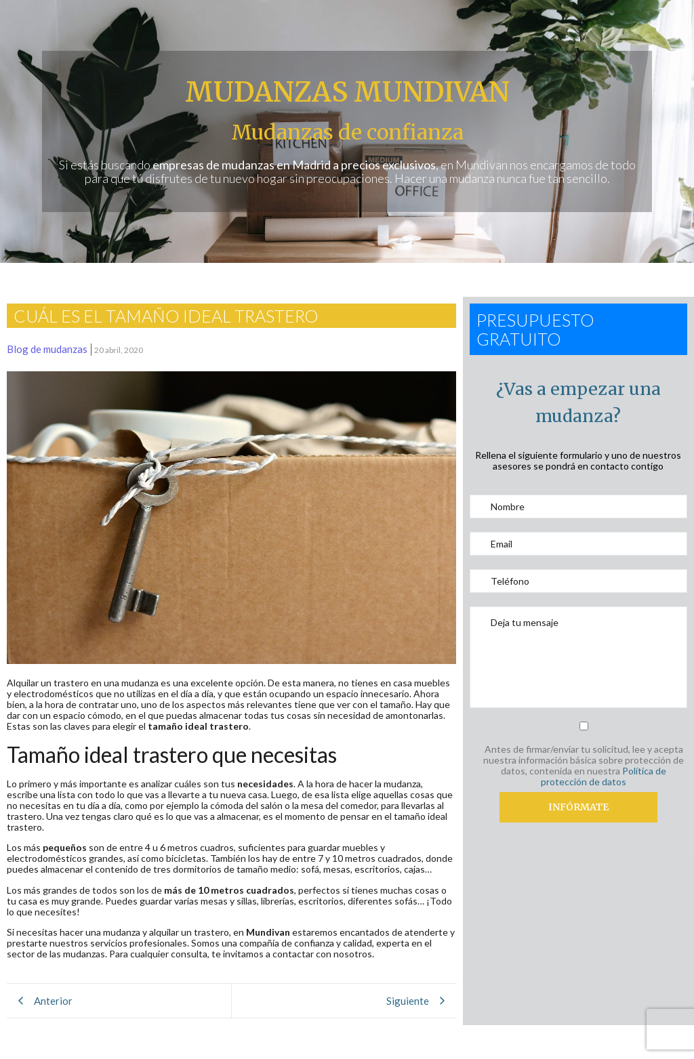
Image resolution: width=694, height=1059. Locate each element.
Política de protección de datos (603, 776)
